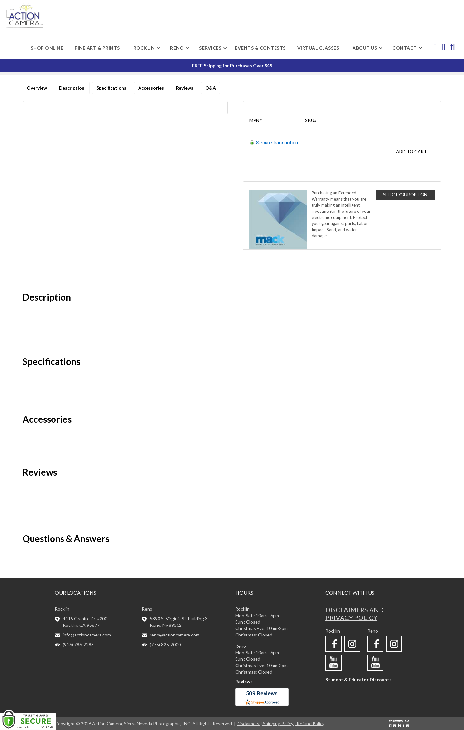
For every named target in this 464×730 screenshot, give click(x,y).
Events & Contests (260, 48)
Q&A (210, 88)
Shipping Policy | (280, 723)
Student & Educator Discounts (358, 679)
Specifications (111, 88)
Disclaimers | (250, 723)
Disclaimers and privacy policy (354, 613)
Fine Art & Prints (97, 48)
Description (72, 88)
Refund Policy (310, 723)
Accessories (151, 88)
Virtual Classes (318, 48)
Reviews (185, 88)
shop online (47, 48)
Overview (37, 88)
